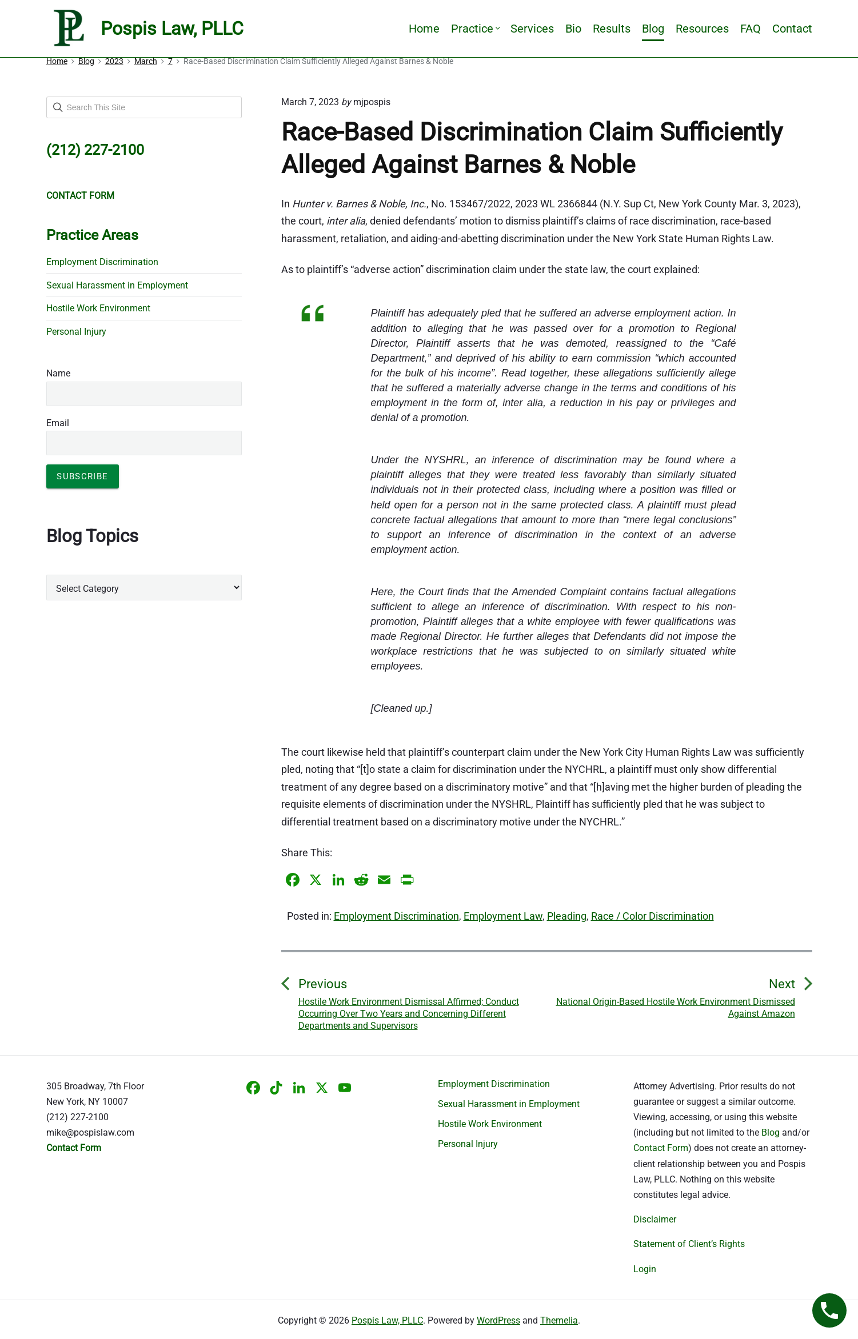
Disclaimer (654, 1219)
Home (424, 28)
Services (532, 28)
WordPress (498, 1320)
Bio (573, 28)
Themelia (559, 1320)
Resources (702, 28)
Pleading (566, 916)
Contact (792, 28)
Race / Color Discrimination (652, 916)
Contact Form (660, 1147)
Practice (475, 28)
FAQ (750, 28)
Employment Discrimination (396, 916)
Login (644, 1269)
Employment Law (503, 916)
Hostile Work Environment (98, 308)
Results (611, 28)
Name (58, 373)
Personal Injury (76, 331)
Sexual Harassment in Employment (117, 285)
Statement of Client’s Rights (689, 1243)
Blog (653, 28)
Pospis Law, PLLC (387, 1320)
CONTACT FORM (80, 195)
